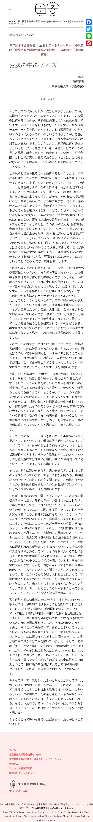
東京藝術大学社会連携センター (25, 754)
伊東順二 (13, 763)
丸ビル (12, 750)
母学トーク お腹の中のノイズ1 (50, 21)
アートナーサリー (60, 45)
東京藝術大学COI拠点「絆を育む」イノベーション (35, 759)
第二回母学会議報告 (22, 45)
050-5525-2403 (19, 790)
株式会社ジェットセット (22, 773)
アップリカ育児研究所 (20, 768)
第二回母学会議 (25, 21)
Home (12, 21)
